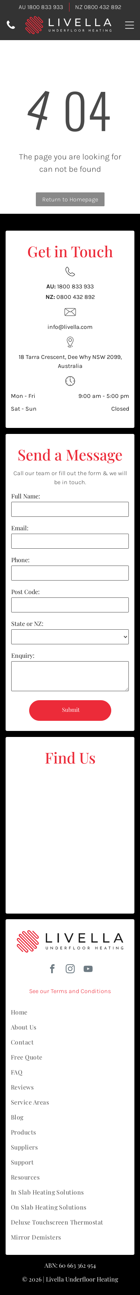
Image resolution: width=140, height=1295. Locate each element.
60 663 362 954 (77, 1265)
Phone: (20, 560)
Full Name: (25, 496)
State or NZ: (27, 623)
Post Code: (25, 592)
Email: (19, 528)
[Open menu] (129, 25)
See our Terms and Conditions (70, 991)
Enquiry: (22, 655)
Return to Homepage (70, 199)
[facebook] (52, 970)
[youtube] (88, 970)
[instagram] (70, 970)
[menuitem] (70, 1012)
